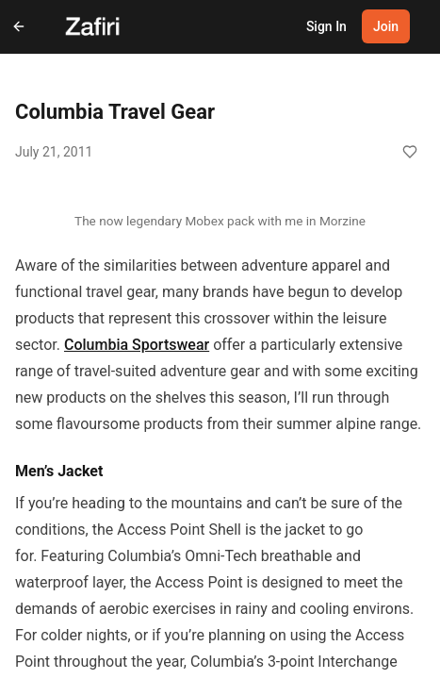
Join (386, 26)
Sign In (326, 26)
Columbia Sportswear (136, 345)
